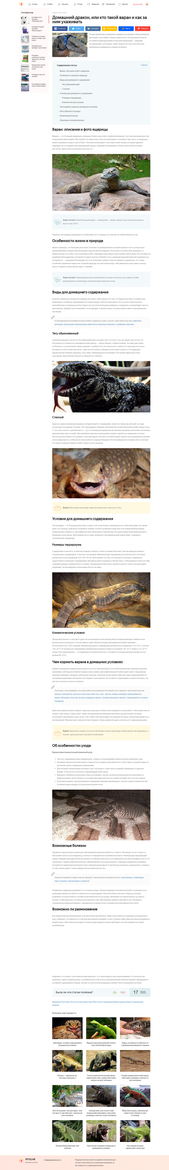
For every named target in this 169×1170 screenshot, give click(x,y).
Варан (129, 1002)
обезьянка (65, 698)
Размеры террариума (71, 98)
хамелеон (137, 321)
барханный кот (133, 698)
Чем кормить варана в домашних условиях (78, 107)
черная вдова (73, 881)
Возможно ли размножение (72, 120)
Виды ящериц (120, 1002)
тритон (108, 694)
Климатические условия (73, 102)
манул (57, 698)
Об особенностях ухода (70, 111)
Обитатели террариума (103, 1002)
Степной (66, 89)
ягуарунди (89, 698)
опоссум (74, 698)
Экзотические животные (81, 1002)
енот (102, 694)
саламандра (138, 877)
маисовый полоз (90, 324)
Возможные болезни (69, 116)
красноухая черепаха (73, 324)
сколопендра (126, 877)
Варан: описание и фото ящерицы (74, 71)
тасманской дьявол (110, 698)
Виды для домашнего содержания (75, 80)
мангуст (122, 698)
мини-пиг (94, 694)
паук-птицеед (61, 881)
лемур (115, 694)
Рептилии (65, 1002)
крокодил (59, 324)
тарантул (85, 881)
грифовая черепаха (125, 324)
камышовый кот (135, 694)
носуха (81, 698)
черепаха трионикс (106, 324)
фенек (98, 698)
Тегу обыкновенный (70, 84)
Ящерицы (56, 1002)
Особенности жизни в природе (73, 75)
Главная (54, 13)
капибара (122, 694)
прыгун (58, 694)
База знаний (63, 13)
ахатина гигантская (81, 694)
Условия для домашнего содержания (76, 93)
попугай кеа (67, 694)
